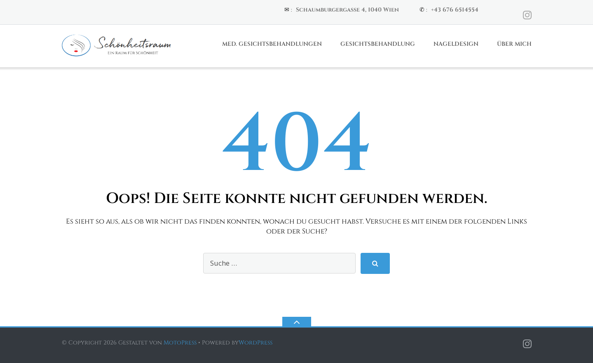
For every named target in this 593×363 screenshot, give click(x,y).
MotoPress (180, 342)
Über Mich (514, 44)
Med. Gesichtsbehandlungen (272, 44)
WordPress (255, 342)
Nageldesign (456, 44)
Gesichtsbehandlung (377, 44)
